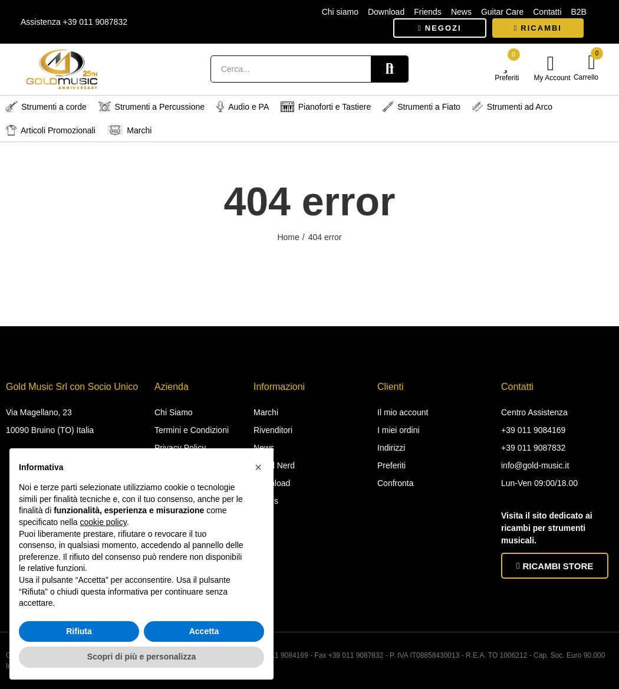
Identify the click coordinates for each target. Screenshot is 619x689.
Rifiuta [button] (79, 631)
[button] (439, 28)
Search (390, 69)
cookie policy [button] (103, 522)
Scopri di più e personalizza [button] (141, 656)
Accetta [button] (204, 631)
